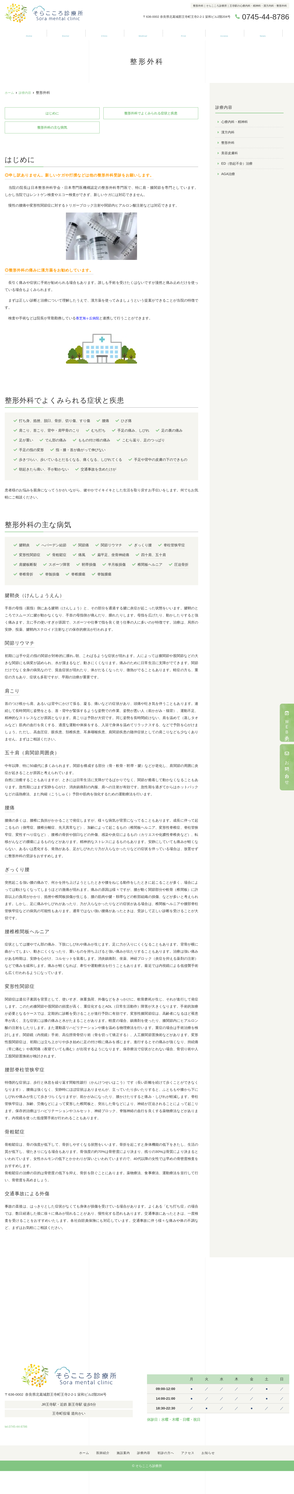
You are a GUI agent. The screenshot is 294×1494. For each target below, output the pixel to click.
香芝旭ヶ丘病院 (88, 319)
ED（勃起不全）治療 (238, 165)
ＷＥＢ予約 (287, 723)
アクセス (224, 33)
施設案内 (103, 33)
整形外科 (228, 143)
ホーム (29, 33)
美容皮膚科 (230, 154)
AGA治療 (228, 175)
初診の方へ (183, 33)
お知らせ (262, 33)
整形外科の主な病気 (52, 128)
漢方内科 (228, 133)
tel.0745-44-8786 (35, 1425)
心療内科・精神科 (235, 122)
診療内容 (142, 33)
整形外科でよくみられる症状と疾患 (150, 113)
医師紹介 (64, 33)
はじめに (52, 113)
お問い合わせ (287, 767)
